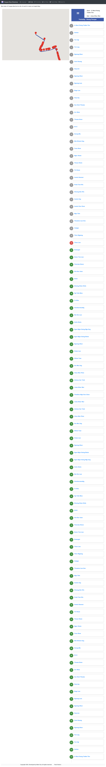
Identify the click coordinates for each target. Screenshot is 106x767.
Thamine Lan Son (80, 221)
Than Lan (77, 242)
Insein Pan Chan (79, 206)
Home (31, 2)
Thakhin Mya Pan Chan (82, 394)
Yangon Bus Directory (9, 2)
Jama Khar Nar (79, 387)
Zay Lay (76, 98)
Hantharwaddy (79, 308)
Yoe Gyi (76, 40)
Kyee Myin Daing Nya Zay (82, 329)
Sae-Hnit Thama (79, 105)
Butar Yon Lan (79, 257)
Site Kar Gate (78, 271)
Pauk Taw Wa (78, 185)
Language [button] (23, 2)
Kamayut (77, 250)
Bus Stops (45, 2)
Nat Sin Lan (78, 315)
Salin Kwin (77, 322)
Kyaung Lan (78, 83)
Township (37, 2)
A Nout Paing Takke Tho (82, 25)
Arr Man (77, 112)
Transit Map (53, 2)
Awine (76, 32)
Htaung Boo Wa (79, 192)
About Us (62, 2)
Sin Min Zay (78, 365)
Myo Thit (77, 213)
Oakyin (76, 228)
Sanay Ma (77, 134)
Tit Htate (77, 170)
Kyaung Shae (78, 54)
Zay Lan (76, 69)
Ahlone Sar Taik (79, 380)
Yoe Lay (76, 47)
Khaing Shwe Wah (80, 286)
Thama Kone (78, 119)
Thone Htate (78, 163)
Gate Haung (78, 61)
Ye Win (76, 300)
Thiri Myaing (78, 235)
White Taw (77, 358)
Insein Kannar (79, 177)
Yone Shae (77, 148)
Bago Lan (77, 90)
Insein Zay (77, 199)
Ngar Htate (77, 156)
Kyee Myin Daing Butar (81, 337)
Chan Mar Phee (79, 373)
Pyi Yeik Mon (78, 293)
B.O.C (75, 127)
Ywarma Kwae (79, 264)
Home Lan (77, 351)
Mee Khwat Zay (79, 141)
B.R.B (75, 279)
